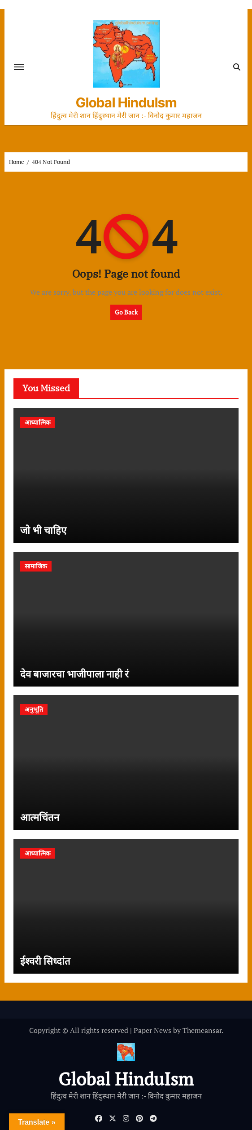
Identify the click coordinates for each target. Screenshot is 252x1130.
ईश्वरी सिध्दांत (45, 960)
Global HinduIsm (126, 102)
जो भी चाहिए (43, 529)
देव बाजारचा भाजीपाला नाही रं (74, 673)
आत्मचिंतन (39, 817)
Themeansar (202, 1030)
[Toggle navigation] (18, 67)
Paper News (152, 1030)
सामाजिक (36, 566)
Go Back (126, 312)
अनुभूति (34, 709)
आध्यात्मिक (38, 422)
